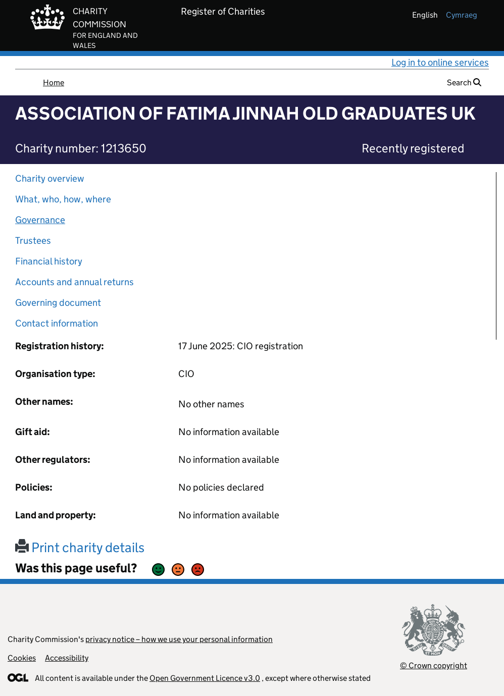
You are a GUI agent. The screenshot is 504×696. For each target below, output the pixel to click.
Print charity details (79, 547)
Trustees (33, 240)
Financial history (48, 261)
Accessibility (66, 658)
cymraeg (461, 15)
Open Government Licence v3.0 (204, 678)
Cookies (22, 658)
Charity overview (49, 178)
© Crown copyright (433, 665)
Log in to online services (440, 62)
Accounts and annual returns (74, 282)
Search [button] (464, 82)
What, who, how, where (63, 199)
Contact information (56, 323)
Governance (40, 220)
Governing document (58, 302)
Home (53, 82)
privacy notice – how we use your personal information (179, 639)
